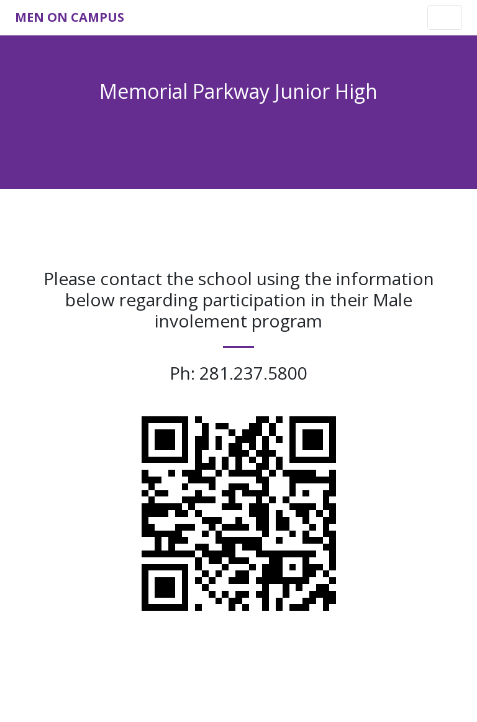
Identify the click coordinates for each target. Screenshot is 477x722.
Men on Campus (69, 17)
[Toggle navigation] (444, 17)
